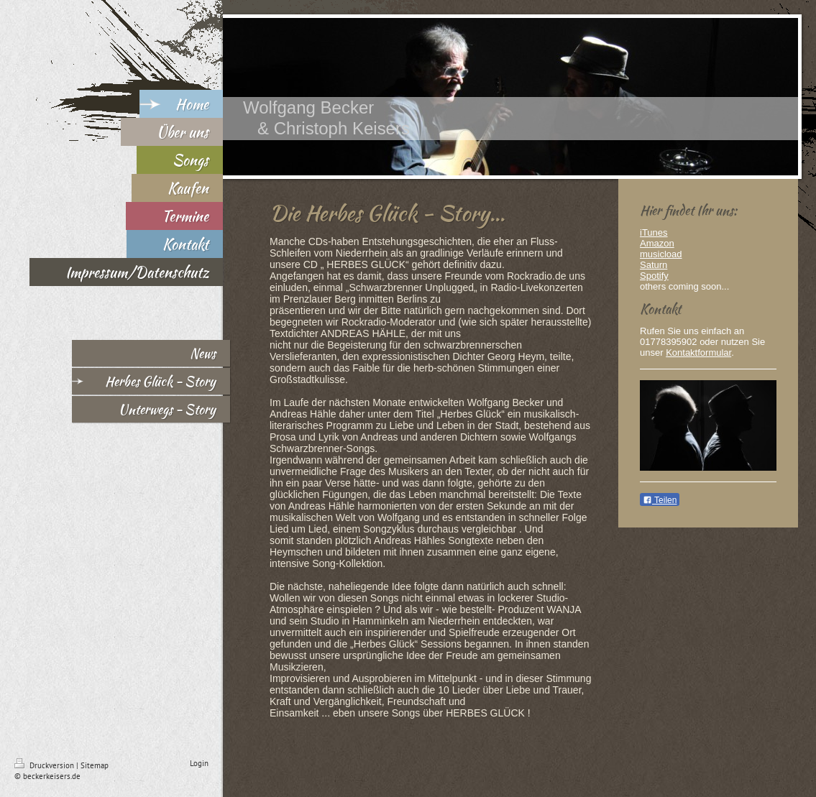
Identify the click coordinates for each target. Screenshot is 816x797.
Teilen (660, 500)
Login (199, 763)
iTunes (654, 232)
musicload (661, 254)
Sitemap (95, 765)
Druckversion (45, 765)
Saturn (653, 264)
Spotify (654, 275)
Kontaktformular (698, 352)
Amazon (657, 243)
